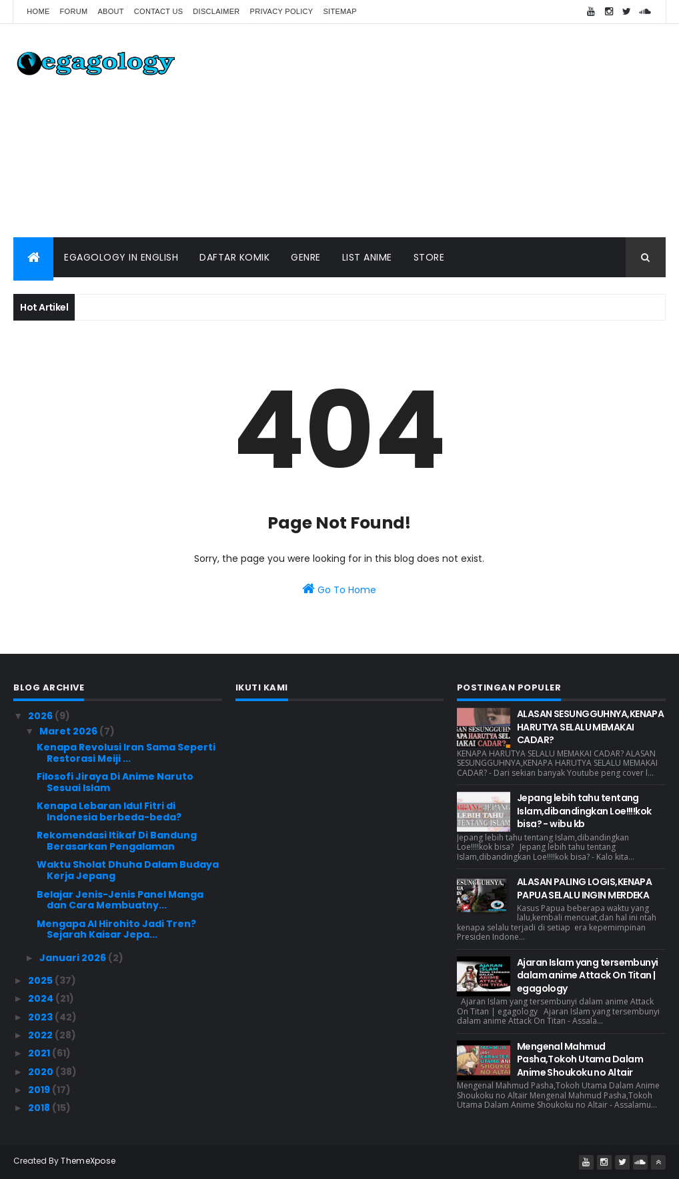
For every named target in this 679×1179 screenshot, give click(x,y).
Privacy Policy (281, 11)
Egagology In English (121, 257)
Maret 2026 (69, 731)
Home (38, 11)
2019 (40, 1089)
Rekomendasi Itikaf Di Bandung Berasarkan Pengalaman (117, 840)
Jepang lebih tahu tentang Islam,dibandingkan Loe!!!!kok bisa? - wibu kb (584, 810)
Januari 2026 (73, 957)
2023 (41, 1017)
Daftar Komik (234, 257)
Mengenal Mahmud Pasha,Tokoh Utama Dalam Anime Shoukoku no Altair (580, 1059)
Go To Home (339, 589)
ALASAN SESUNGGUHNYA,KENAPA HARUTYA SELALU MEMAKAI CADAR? (590, 726)
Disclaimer (216, 11)
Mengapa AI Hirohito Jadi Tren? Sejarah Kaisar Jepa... (116, 929)
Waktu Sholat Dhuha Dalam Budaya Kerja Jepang (128, 870)
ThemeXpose (88, 1160)
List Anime (367, 257)
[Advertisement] (423, 130)
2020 (41, 1071)
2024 (41, 998)
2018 (40, 1107)
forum (74, 11)
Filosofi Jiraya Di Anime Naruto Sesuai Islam (115, 782)
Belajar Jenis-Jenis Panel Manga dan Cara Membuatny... (120, 900)
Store (429, 257)
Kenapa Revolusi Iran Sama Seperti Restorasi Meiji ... (126, 752)
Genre (306, 257)
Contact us (158, 11)
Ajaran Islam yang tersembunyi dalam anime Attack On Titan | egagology (587, 975)
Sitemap (339, 11)
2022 (41, 1035)
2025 (41, 980)
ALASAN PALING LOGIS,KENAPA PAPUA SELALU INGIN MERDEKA (584, 888)
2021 (40, 1053)
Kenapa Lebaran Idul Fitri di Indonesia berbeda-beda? (109, 811)
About (110, 11)
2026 (41, 715)
